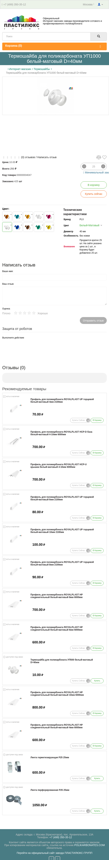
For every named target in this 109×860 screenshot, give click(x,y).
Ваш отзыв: (8, 284)
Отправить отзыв (93, 320)
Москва (88, 4)
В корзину (94, 184)
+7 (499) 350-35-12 (14, 4)
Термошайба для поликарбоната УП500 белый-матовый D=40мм (61, 661)
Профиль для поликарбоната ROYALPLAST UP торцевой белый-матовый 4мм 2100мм (62, 400)
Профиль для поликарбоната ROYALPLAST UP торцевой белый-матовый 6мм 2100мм (62, 498)
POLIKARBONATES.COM (89, 845)
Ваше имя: (7, 271)
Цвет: (5, 208)
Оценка (6, 308)
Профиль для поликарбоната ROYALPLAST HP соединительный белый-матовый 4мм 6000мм (56, 726)
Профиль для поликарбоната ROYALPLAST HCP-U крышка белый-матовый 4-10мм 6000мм (58, 465)
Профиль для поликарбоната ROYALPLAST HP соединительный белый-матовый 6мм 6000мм (56, 628)
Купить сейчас (93, 193)
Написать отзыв (46, 157)
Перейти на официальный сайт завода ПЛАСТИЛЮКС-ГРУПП (54, 852)
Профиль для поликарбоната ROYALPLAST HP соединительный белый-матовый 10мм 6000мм (57, 693)
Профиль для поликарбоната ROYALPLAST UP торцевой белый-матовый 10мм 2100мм (62, 530)
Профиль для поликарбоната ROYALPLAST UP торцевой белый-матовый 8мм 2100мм (62, 563)
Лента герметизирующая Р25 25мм (49, 757)
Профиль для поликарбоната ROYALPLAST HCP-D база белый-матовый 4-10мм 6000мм (61, 433)
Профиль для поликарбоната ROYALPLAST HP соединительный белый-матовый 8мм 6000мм (56, 596)
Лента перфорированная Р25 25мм (49, 790)
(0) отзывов (28, 157)
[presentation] (30, 348)
